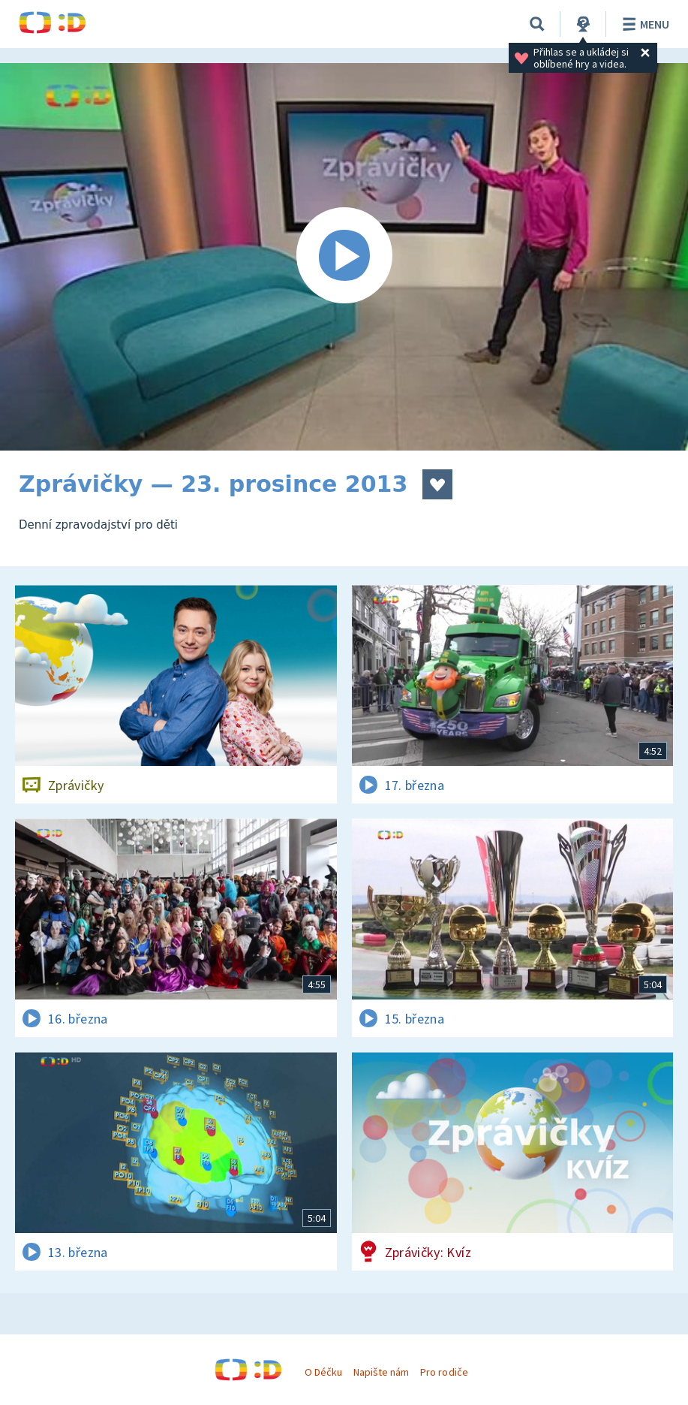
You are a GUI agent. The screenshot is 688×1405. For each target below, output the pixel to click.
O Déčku (323, 1372)
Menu (643, 24)
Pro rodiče (443, 1372)
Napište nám (381, 1372)
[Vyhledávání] (537, 24)
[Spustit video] (344, 257)
